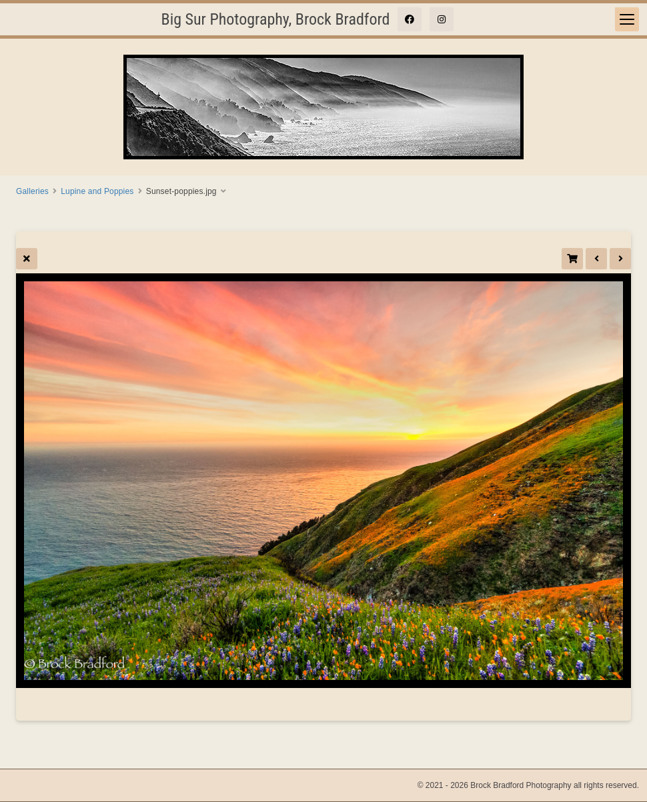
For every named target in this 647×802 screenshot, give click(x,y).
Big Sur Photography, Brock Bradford (275, 19)
